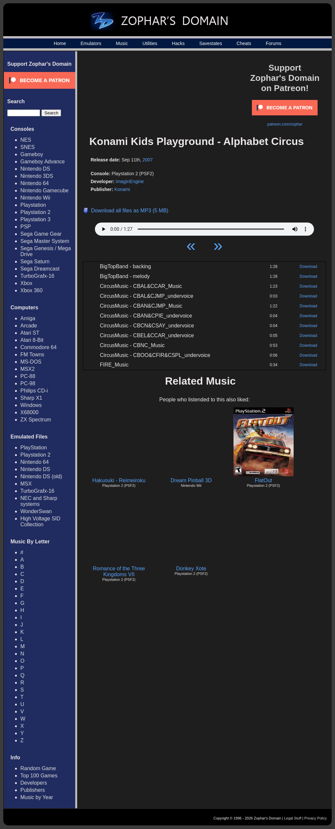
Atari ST (29, 333)
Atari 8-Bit (31, 340)
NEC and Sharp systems (38, 501)
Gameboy (31, 154)
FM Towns (32, 354)
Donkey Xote (191, 568)
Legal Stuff (292, 818)
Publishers (32, 790)
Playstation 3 (35, 219)
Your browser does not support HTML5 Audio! (204, 227)
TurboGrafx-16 (37, 276)
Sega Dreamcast (39, 269)
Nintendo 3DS (36, 176)
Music (122, 43)
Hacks (178, 43)
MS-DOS (30, 362)
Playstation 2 (35, 212)
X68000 (29, 412)
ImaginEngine (130, 181)
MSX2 (27, 369)
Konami (122, 189)
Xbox (26, 283)
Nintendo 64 (34, 183)
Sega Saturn (35, 261)
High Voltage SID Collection (40, 521)
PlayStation (33, 447)
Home (60, 43)
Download (308, 266)
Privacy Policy (315, 818)
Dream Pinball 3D (191, 480)
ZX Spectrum (35, 419)
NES (25, 140)
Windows (31, 405)
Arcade (28, 325)
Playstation (33, 205)
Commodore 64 (38, 347)
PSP (25, 226)
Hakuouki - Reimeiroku (118, 480)
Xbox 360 (31, 290)
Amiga (27, 318)
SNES (27, 147)
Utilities (150, 43)
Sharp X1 (31, 398)
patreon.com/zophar (284, 124)
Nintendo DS (35, 169)
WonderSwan (36, 511)
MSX (26, 483)
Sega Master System (44, 241)
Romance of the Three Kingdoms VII (119, 571)
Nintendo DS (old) (41, 476)
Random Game (38, 768)
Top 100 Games (38, 775)
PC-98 (27, 383)
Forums (273, 43)
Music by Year (36, 797)
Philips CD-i (34, 390)
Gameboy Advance (42, 161)
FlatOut (263, 480)
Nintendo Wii (35, 198)
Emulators (90, 43)
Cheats (243, 43)
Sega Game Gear (40, 234)
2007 (148, 159)
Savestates (210, 43)
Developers (33, 783)
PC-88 (27, 376)
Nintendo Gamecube (44, 190)
